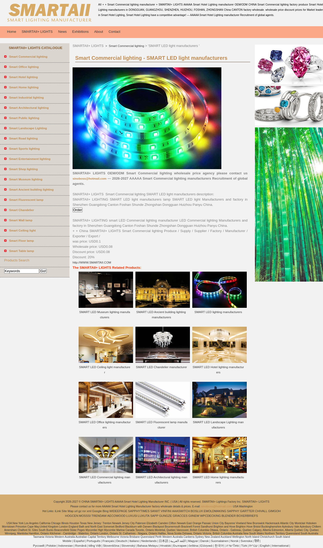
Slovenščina (111, 545)
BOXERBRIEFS (247, 515)
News (62, 32)
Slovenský (128, 545)
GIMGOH (274, 511)
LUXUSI (131, 515)
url (76, 511)
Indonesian (65, 545)
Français (108, 540)
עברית (253, 545)
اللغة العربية (178, 540)
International (280, 545)
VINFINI (166, 511)
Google (97, 511)
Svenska (246, 540)
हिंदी (256, 540)
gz (79, 511)
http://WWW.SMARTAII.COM (92, 262)
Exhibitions (80, 32)
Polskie (51, 545)
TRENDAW (99, 515)
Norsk (234, 540)
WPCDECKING (210, 515)
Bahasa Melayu (147, 545)
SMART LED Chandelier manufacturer (161, 367)
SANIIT (155, 511)
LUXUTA (144, 515)
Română (80, 545)
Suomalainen (219, 540)
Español (79, 540)
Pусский (38, 545)
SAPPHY (233, 511)
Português (93, 540)
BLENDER (229, 515)
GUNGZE (165, 515)
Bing (105, 511)
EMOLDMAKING (215, 511)
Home (11, 32)
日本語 (163, 540)
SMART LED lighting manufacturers (218, 312)
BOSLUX (197, 511)
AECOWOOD (116, 515)
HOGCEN (71, 515)
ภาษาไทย (232, 545)
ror (84, 511)
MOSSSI (85, 515)
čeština (193, 545)
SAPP (154, 515)
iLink (58, 511)
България (180, 545)
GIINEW (193, 515)
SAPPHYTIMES (139, 511)
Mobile (67, 540)
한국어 (219, 545)
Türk (244, 545)
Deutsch (121, 540)
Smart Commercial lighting (126, 45)
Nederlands (149, 540)
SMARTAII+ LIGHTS (37, 32)
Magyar (193, 540)
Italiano (134, 540)
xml (89, 511)
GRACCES (180, 515)
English (265, 545)
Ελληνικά (206, 545)
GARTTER (247, 511)
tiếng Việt (95, 545)
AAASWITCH (181, 511)
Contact (114, 32)
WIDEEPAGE (118, 511)
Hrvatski (165, 545)
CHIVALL (261, 511)
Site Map (67, 511)
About (98, 32)
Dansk (204, 540)
